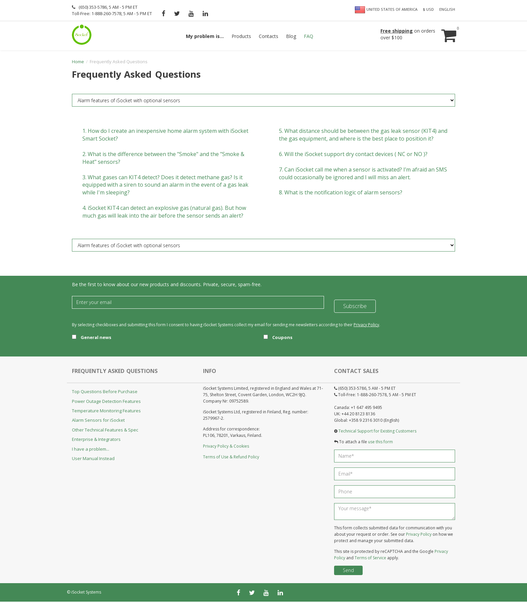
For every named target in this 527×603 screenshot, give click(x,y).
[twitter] (177, 13)
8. (340, 194)
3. (165, 186)
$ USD (428, 9)
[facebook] (163, 13)
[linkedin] (205, 13)
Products (241, 36)
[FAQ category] (263, 102)
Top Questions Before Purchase (104, 393)
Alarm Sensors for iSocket (98, 422)
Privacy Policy (366, 326)
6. (353, 155)
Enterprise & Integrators (96, 441)
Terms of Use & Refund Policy (231, 458)
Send (348, 571)
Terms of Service (370, 559)
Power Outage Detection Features (106, 403)
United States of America (386, 9)
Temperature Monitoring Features (106, 412)
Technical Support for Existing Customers (377, 432)
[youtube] (191, 13)
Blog (291, 36)
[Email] (198, 303)
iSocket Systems (86, 593)
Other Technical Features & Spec (105, 431)
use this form (380, 443)
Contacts (268, 36)
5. (363, 136)
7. (363, 174)
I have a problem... (90, 450)
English (447, 9)
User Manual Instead (93, 460)
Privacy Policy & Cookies (226, 448)
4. (164, 213)
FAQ (308, 36)
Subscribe (355, 303)
